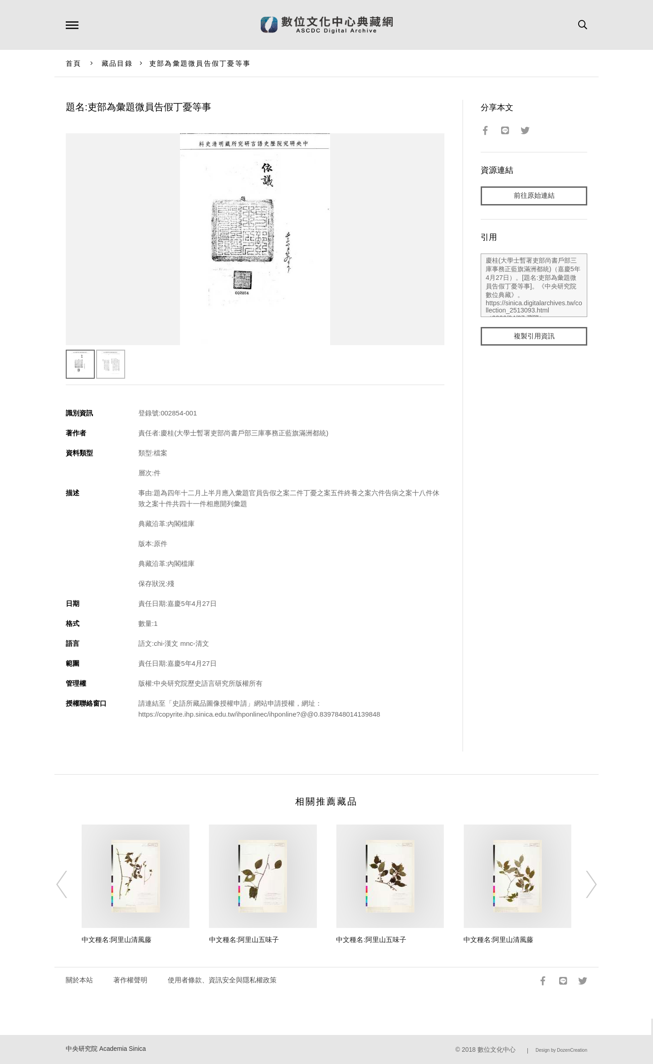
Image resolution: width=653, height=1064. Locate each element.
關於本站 (79, 980)
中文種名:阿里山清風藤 (116, 939)
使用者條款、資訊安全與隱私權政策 (222, 980)
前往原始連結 (534, 196)
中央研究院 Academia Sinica (106, 1048)
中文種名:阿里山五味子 (244, 939)
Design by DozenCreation (561, 1050)
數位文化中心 (497, 1049)
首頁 (74, 63)
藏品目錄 (117, 63)
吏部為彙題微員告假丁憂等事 (200, 63)
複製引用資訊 (534, 336)
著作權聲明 (130, 980)
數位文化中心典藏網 (327, 25)
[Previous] (70, 884)
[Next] (583, 884)
